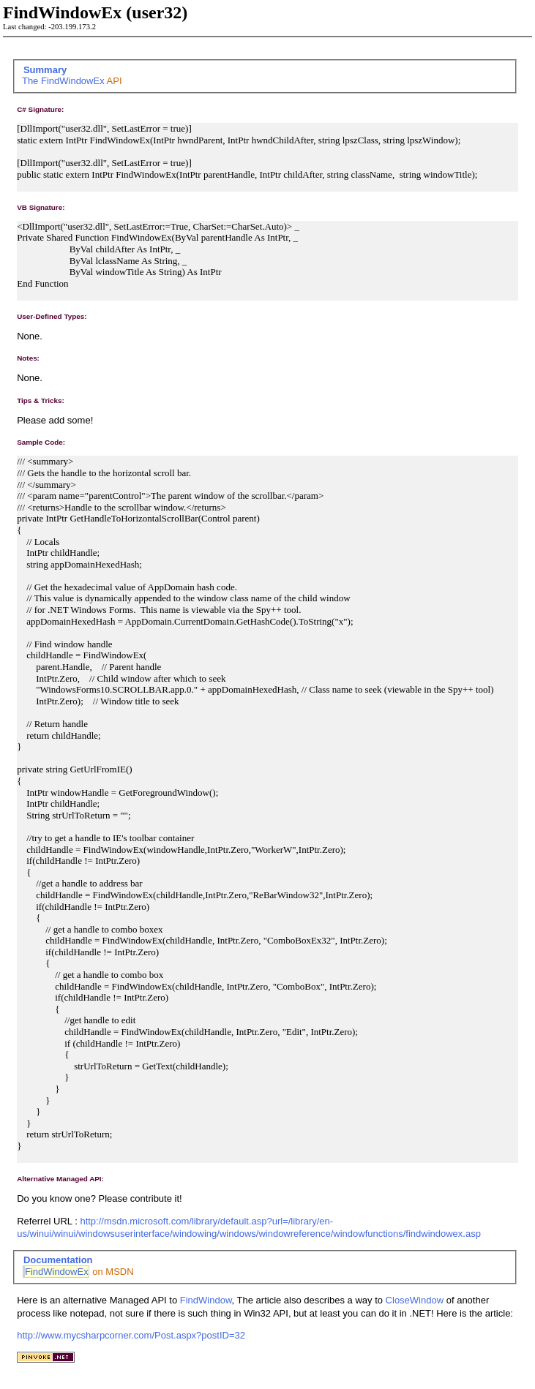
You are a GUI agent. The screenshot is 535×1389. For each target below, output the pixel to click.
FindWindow (206, 1300)
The (31, 80)
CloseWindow (415, 1300)
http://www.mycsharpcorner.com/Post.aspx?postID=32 (131, 1335)
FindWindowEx (73, 80)
